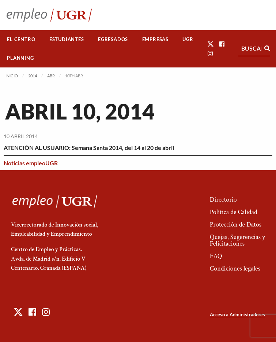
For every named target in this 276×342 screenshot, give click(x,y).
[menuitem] (21, 39)
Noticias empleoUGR (31, 162)
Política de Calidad (233, 212)
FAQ (216, 256)
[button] (210, 43)
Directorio (223, 199)
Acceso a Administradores (237, 314)
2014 (32, 75)
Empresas (155, 39)
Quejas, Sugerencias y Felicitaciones (237, 240)
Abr (51, 75)
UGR (187, 39)
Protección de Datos (235, 224)
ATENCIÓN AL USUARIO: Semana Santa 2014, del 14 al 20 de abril (89, 147)
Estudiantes (66, 39)
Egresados (113, 39)
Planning (20, 58)
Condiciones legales (235, 268)
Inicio (11, 75)
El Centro (21, 39)
